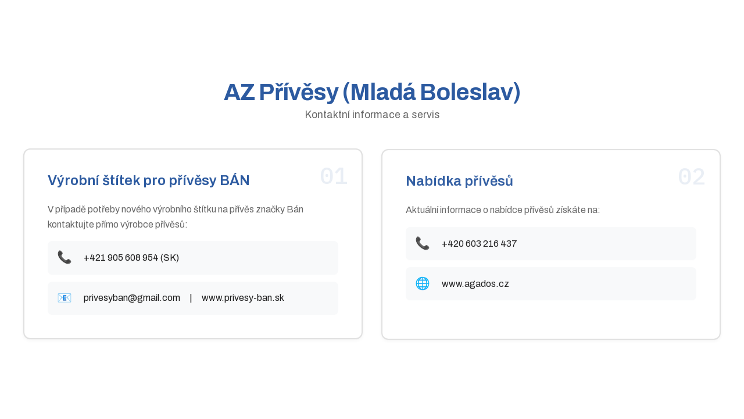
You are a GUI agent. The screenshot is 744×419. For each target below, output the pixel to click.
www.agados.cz (475, 285)
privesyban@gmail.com (132, 298)
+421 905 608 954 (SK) (131, 258)
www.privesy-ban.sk (243, 298)
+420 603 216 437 (479, 244)
